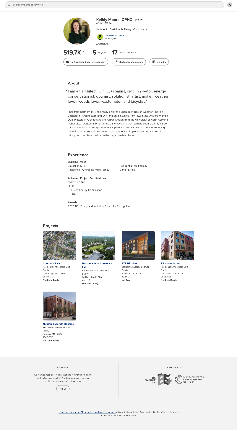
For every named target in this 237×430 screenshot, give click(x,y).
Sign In (194, 5)
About (181, 5)
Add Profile (213, 5)
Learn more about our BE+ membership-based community (87, 412)
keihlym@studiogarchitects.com (88, 62)
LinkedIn (161, 62)
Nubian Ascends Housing (58, 324)
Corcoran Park (51, 263)
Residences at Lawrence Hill (97, 265)
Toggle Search (228, 5)
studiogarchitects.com (131, 62)
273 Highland (130, 263)
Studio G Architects (114, 35)
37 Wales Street (170, 263)
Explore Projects (164, 5)
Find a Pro (145, 5)
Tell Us (63, 388)
